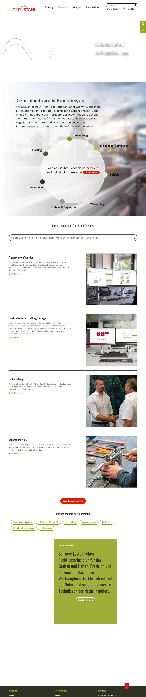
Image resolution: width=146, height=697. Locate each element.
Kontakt (115, 8)
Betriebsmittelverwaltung (23, 528)
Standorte (57, 695)
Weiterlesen (15, 274)
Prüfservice (106, 522)
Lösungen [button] (76, 7)
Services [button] (62, 7)
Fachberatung (16, 379)
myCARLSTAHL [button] (131, 8)
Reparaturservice (18, 440)
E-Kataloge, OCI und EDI (49, 522)
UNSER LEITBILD (85, 600)
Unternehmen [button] (93, 7)
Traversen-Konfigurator (21, 257)
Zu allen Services (91, 172)
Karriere (109, 8)
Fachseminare (46, 528)
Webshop (13, 690)
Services (102, 690)
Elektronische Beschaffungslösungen (28, 318)
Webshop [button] (48, 7)
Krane (11, 695)
